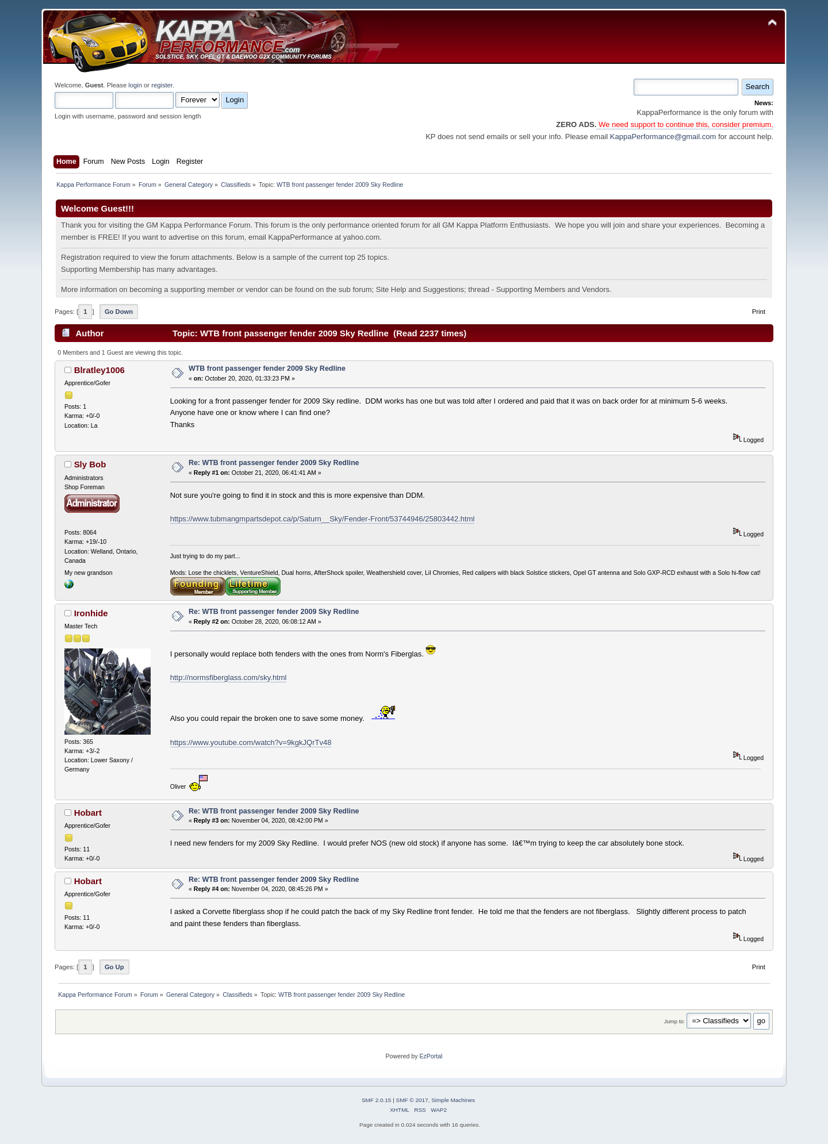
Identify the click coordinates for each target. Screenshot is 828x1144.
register (161, 85)
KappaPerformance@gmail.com (663, 136)
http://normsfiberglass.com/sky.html (228, 677)
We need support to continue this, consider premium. (684, 124)
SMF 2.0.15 (377, 1100)
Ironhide (91, 613)
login (135, 85)
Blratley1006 (99, 370)
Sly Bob (90, 464)
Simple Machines (453, 1100)
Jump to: (674, 1021)
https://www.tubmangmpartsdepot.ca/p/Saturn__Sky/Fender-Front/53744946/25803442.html (322, 519)
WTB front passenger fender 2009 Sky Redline (267, 368)
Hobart (88, 812)
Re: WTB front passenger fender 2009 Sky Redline (274, 463)
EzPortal (430, 1056)
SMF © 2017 (412, 1100)
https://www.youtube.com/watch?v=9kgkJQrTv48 (251, 742)
